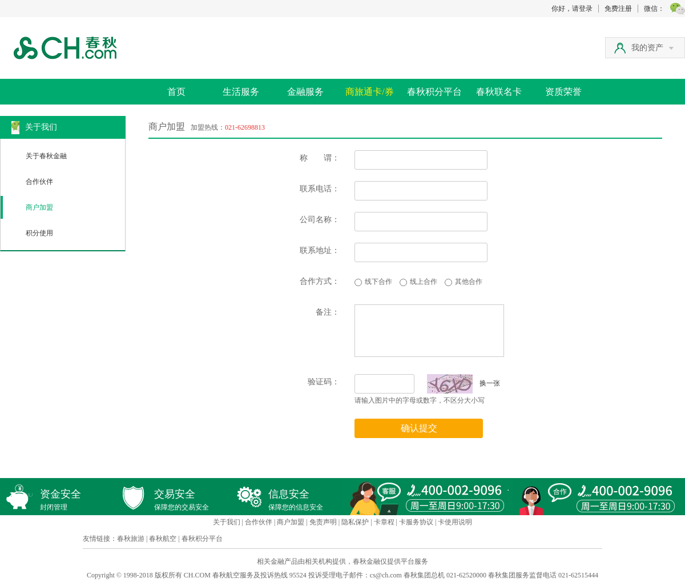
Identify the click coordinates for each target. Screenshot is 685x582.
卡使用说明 (455, 522)
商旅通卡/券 (369, 92)
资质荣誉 (563, 92)
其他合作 (468, 282)
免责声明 (323, 522)
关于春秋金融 (46, 156)
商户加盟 (39, 207)
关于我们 (226, 522)
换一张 (463, 383)
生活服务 (241, 92)
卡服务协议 (416, 522)
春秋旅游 (130, 539)
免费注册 (618, 9)
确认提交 (419, 428)
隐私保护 (355, 522)
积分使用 (39, 233)
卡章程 (384, 522)
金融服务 (305, 92)
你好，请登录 (572, 9)
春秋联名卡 (499, 92)
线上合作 (423, 282)
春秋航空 (162, 539)
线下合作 (378, 282)
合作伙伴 (39, 182)
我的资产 (652, 47)
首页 (176, 92)
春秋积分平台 (434, 92)
